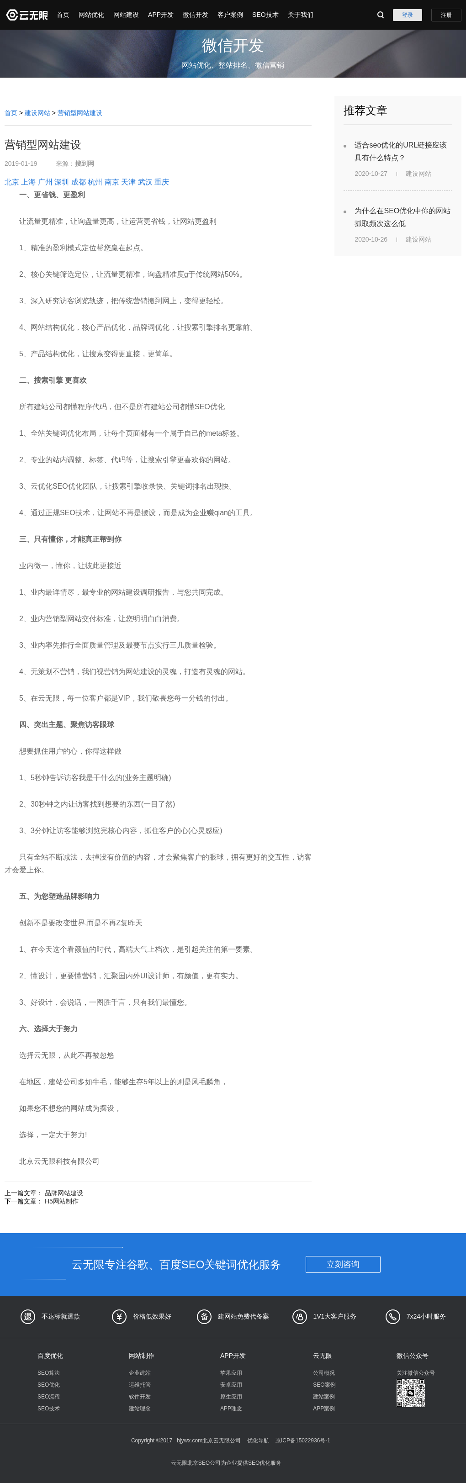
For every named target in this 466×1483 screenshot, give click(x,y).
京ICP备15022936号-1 (302, 1440)
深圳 (61, 182)
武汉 (145, 182)
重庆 (161, 182)
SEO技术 (265, 14)
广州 (45, 182)
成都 (78, 182)
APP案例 (324, 1408)
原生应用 (231, 1396)
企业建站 (140, 1373)
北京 (12, 182)
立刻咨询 (343, 1264)
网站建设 (126, 14)
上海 (28, 182)
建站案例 (324, 1396)
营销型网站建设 (80, 112)
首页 (63, 14)
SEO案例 (324, 1385)
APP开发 (161, 14)
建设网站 (37, 112)
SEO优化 (48, 1385)
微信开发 (195, 14)
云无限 (322, 1355)
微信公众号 (413, 1355)
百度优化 (50, 1355)
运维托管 (140, 1385)
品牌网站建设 (64, 1193)
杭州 (95, 182)
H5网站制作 (62, 1201)
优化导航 (258, 1440)
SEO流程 (48, 1396)
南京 (112, 182)
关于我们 (300, 14)
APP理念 (231, 1408)
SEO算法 (48, 1373)
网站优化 (91, 14)
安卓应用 (231, 1385)
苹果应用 (231, 1373)
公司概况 (324, 1373)
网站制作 (141, 1355)
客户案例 (230, 14)
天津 (128, 182)
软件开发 (140, 1396)
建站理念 (140, 1408)
